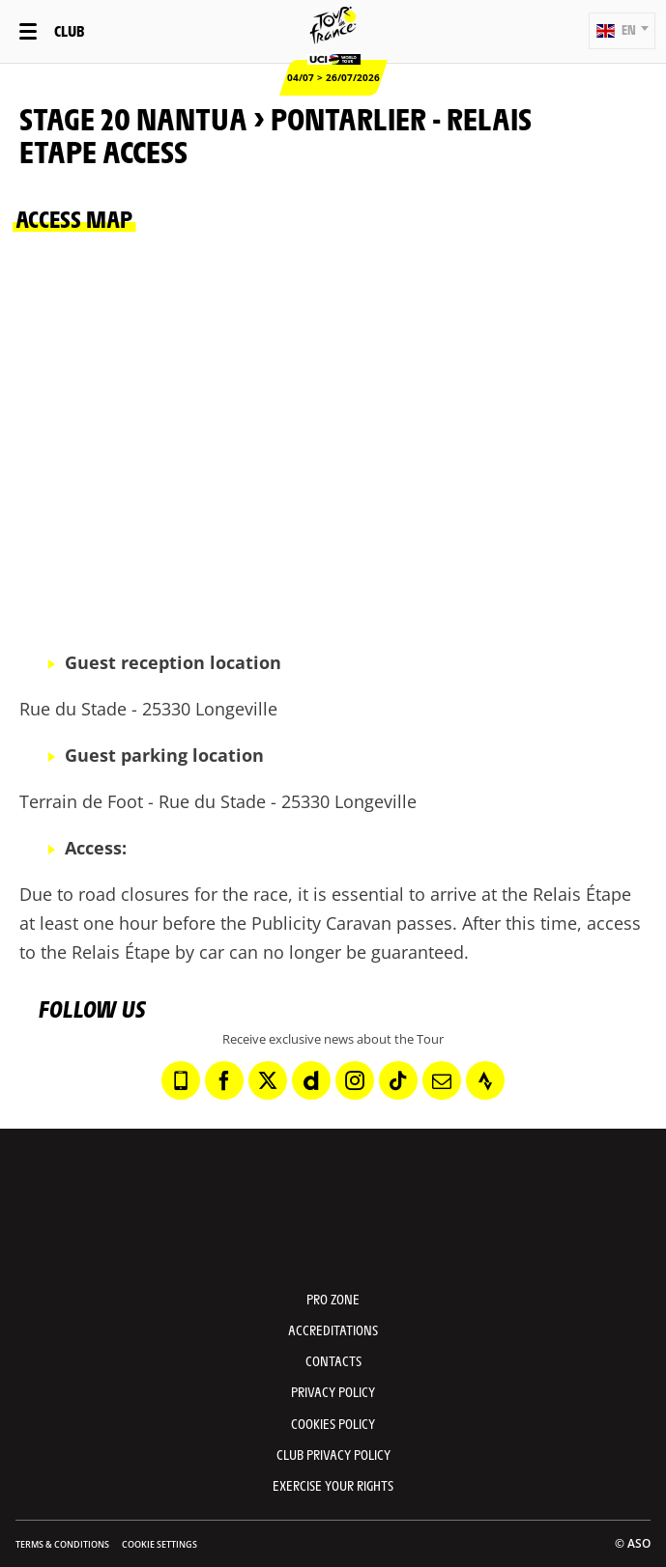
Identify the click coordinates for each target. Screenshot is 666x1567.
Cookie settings (159, 1544)
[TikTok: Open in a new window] (398, 1080)
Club (69, 30)
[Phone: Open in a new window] (180, 1080)
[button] (622, 31)
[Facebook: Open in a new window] (224, 1080)
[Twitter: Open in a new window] (267, 1080)
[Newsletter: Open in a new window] (441, 1080)
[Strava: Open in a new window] (485, 1080)
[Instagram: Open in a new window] (354, 1080)
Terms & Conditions (62, 1544)
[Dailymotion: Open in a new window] (311, 1080)
